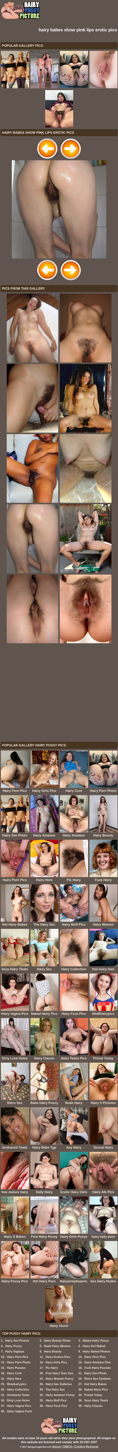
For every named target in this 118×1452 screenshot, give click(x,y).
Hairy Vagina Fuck (19, 1411)
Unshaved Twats (18, 1395)
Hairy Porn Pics (17, 1356)
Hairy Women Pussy (60, 1378)
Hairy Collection (18, 1389)
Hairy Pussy (13, 1346)
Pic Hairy (52, 1367)
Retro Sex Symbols (97, 1378)
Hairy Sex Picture (17, 1340)
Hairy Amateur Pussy (60, 1395)
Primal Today (93, 1395)
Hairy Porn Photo (19, 1362)
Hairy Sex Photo (95, 1373)
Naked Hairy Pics (96, 1389)
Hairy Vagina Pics (19, 1405)
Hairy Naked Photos (96, 1351)
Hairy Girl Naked (94, 1346)
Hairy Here (14, 1378)
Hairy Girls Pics (56, 1362)
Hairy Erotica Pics (58, 1356)
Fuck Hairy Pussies (97, 1367)
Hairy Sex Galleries (59, 1384)
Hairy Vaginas (14, 1351)
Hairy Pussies (16, 1367)
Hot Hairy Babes (95, 1384)
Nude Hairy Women (57, 1346)
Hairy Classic (93, 1405)
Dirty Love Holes (18, 1400)
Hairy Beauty (53, 1351)
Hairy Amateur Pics (97, 1362)
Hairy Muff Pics (56, 1400)
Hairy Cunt (14, 1373)
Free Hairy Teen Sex (59, 1373)
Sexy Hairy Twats (96, 1400)
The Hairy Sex (55, 1389)
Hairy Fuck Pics (56, 1405)
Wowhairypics (16, 1384)
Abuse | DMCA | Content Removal (75, 1446)
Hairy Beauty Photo (57, 1340)
